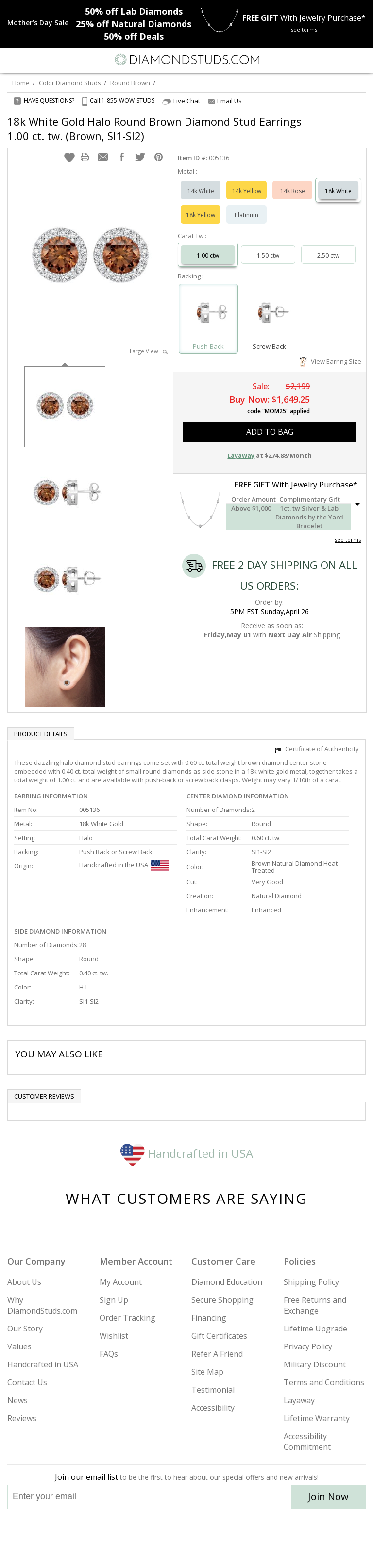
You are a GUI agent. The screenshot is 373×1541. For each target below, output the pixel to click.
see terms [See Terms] (348, 539)
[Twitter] (163, 1525)
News (17, 1400)
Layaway (299, 1400)
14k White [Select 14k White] (200, 191)
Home (21, 83)
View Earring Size (330, 361)
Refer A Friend (217, 1353)
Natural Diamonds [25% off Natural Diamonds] (133, 24)
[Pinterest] (208, 1525)
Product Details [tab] (41, 734)
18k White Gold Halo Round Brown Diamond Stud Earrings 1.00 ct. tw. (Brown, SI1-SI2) (154, 128)
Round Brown (130, 83)
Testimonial (213, 1389)
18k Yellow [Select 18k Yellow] (200, 215)
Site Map (207, 1371)
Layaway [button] (240, 455)
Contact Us (27, 1382)
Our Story (25, 1328)
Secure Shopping (222, 1300)
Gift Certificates (219, 1335)
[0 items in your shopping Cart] (360, 59)
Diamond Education (226, 1282)
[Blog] (235, 1525)
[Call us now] (341, 59)
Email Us (225, 100)
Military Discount (315, 1364)
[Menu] (11, 59)
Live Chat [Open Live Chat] (181, 101)
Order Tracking (127, 1318)
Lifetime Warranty (317, 1418)
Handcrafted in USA (186, 1153)
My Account (121, 1282)
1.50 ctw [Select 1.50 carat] (268, 255)
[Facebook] (186, 1525)
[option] (64, 405)
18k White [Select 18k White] (338, 191)
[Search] (31, 59)
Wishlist (114, 1335)
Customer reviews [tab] (44, 1096)
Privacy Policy (308, 1346)
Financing (208, 1318)
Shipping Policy (311, 1282)
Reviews (21, 1418)
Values (19, 1346)
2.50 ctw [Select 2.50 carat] (328, 255)
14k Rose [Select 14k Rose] (292, 191)
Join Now (328, 1496)
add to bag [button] (269, 431)
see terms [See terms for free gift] (304, 29)
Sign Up (114, 1300)
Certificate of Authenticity (316, 749)
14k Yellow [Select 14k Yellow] (246, 191)
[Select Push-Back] (208, 314)
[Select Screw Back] (269, 314)
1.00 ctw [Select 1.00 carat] (208, 255)
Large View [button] (149, 351)
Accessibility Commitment (307, 1441)
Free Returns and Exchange (315, 1305)
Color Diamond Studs (70, 83)
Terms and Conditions (324, 1382)
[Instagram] (137, 1525)
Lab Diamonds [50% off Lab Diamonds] (134, 11)
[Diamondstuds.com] (186, 60)
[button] (69, 157)
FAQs (109, 1353)
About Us (24, 1282)
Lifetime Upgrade (315, 1328)
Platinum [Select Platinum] (246, 215)
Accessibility (213, 1407)
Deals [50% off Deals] (134, 36)
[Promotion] (37, 23)
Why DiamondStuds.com (42, 1305)
